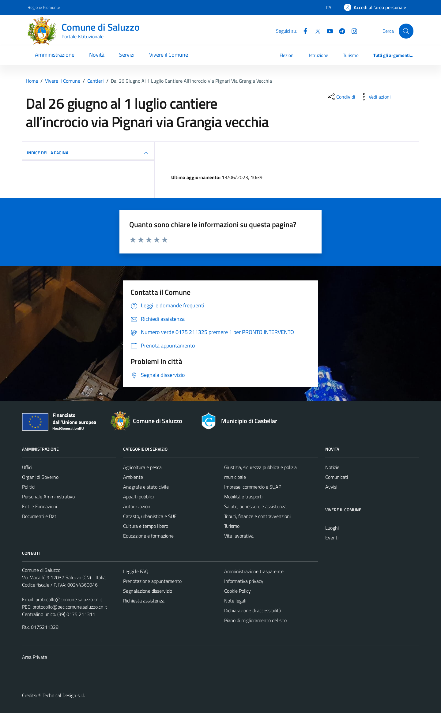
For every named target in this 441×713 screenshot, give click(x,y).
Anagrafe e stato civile (146, 486)
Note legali (235, 600)
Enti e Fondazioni (39, 506)
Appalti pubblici (138, 496)
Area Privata (34, 657)
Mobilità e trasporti (243, 496)
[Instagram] (352, 30)
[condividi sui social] (340, 97)
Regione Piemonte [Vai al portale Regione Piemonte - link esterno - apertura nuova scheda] (44, 7)
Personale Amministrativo (48, 496)
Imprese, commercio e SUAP (252, 486)
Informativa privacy (243, 581)
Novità (96, 55)
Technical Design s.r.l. (64, 695)
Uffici (27, 467)
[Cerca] (406, 31)
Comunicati (336, 477)
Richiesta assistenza (143, 600)
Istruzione (318, 55)
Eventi (331, 537)
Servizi (126, 55)
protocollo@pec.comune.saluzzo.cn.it (69, 606)
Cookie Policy (237, 591)
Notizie (332, 467)
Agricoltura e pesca (142, 467)
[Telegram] (340, 30)
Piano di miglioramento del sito (255, 620)
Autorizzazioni (137, 506)
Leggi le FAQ (136, 571)
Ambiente (133, 477)
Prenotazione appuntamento (152, 581)
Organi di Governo (40, 477)
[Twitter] (315, 30)
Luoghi (332, 527)
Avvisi (331, 486)
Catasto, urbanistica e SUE (150, 516)
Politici (28, 486)
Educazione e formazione (148, 535)
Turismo (351, 55)
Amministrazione (54, 55)
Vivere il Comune (168, 55)
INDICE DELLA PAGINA (88, 152)
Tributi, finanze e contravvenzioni (257, 516)
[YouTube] (327, 30)
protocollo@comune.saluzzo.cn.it (69, 599)
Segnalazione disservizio (147, 591)
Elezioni (287, 55)
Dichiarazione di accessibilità (252, 610)
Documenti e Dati (39, 516)
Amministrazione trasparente (254, 571)
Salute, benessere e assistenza (255, 506)
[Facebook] (303, 30)
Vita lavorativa (239, 535)
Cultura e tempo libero (145, 526)
